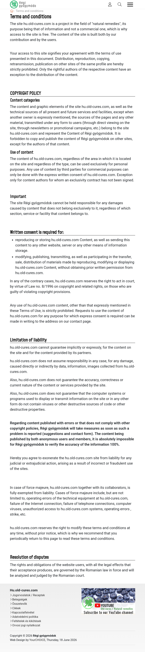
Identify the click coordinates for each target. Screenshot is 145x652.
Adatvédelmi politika (25, 616)
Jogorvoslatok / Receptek (28, 595)
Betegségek (19, 599)
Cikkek (16, 608)
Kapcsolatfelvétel (23, 612)
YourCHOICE (37, 640)
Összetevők (19, 603)
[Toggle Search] (119, 4)
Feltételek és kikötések (26, 621)
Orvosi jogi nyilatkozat (26, 625)
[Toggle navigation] (130, 4)
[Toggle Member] (110, 4)
